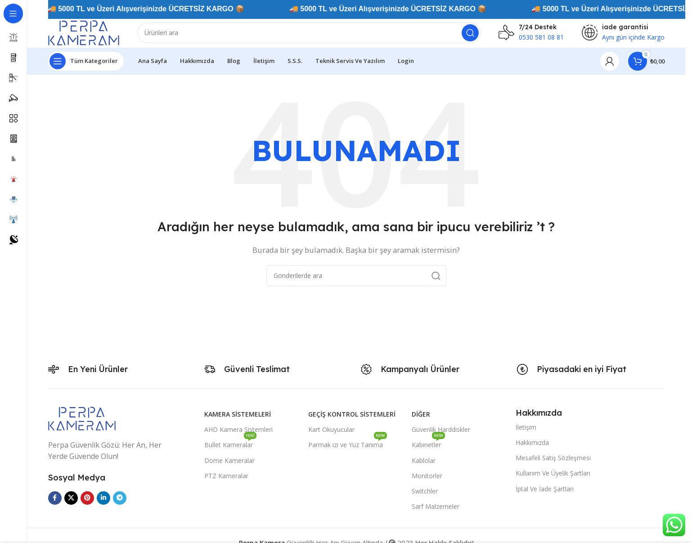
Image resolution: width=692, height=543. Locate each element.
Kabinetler (428, 450)
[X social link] (71, 504)
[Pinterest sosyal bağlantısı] (87, 504)
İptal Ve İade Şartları (545, 495)
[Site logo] (93, 35)
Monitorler (427, 482)
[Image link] (82, 424)
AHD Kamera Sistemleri (238, 436)
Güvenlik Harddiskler (441, 436)
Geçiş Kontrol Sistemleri (351, 421)
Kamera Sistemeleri (237, 421)
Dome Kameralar (229, 466)
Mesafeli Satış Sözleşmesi (553, 464)
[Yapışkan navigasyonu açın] (86, 67)
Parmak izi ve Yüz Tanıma (347, 450)
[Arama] (318, 36)
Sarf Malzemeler (435, 513)
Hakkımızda (532, 448)
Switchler (425, 497)
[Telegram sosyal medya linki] (119, 504)
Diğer (421, 421)
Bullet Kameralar (230, 450)
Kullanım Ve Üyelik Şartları (553, 480)
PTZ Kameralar (226, 482)
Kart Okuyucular (331, 436)
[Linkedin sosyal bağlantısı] (103, 504)
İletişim (526, 433)
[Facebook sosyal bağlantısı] (55, 504)
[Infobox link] (531, 36)
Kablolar (424, 466)
